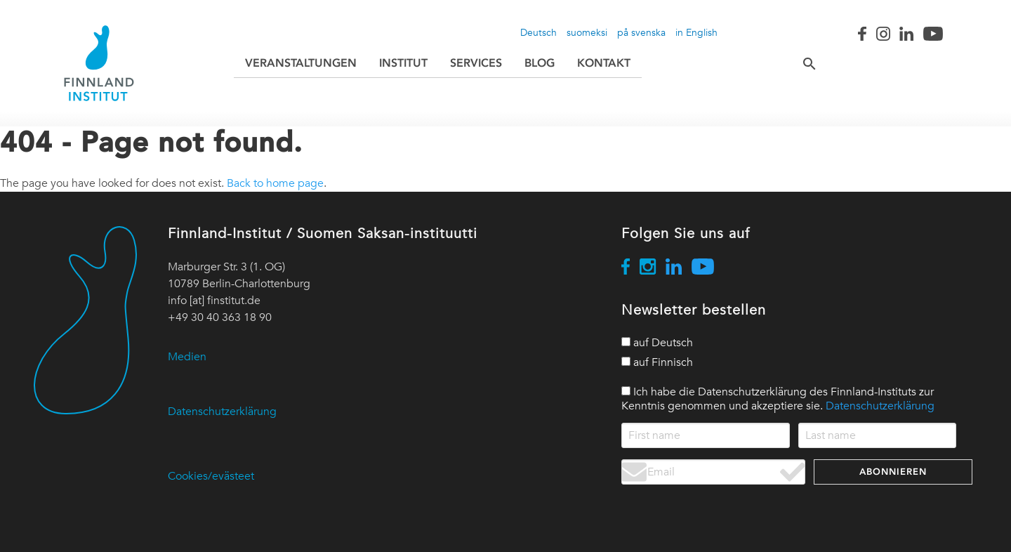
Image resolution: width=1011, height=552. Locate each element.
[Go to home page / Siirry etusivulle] (99, 63)
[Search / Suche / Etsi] (798, 63)
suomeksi (587, 32)
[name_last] (877, 435)
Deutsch (538, 32)
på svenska (641, 32)
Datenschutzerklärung (222, 412)
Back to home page (275, 183)
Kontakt (603, 63)
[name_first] (706, 435)
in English (696, 32)
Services (476, 63)
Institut (403, 63)
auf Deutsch (657, 343)
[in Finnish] (625, 361)
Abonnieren (893, 471)
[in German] (625, 341)
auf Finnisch (657, 362)
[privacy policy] (625, 390)
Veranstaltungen (301, 63)
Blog (539, 63)
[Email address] (713, 472)
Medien (187, 357)
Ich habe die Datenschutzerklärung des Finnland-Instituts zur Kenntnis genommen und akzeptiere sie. (777, 399)
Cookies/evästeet (211, 476)
